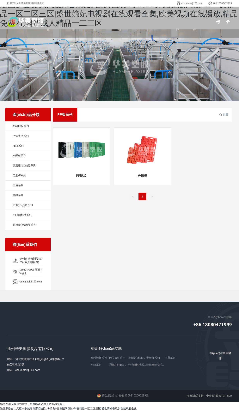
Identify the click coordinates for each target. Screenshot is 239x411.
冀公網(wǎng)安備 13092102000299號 (125, 395)
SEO (229, 395)
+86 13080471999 (222, 3)
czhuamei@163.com (192, 3)
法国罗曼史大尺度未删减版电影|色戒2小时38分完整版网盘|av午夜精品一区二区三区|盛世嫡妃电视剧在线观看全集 (68, 408)
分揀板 (142, 176)
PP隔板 (81, 176)
